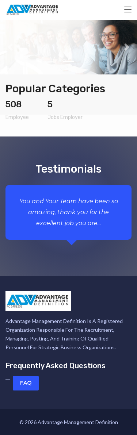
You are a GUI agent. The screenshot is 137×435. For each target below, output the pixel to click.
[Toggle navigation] (128, 10)
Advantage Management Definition (78, 422)
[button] (10, 47)
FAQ (25, 383)
